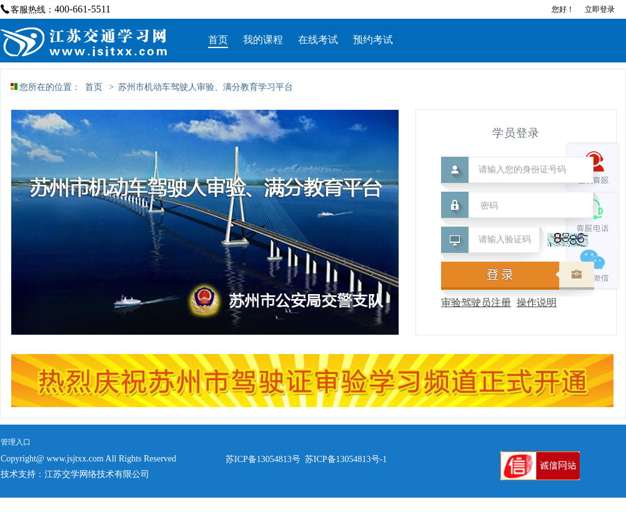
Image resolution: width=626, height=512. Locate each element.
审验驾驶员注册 (476, 302)
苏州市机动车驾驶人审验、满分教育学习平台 (205, 87)
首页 (93, 87)
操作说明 (537, 302)
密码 (489, 205)
